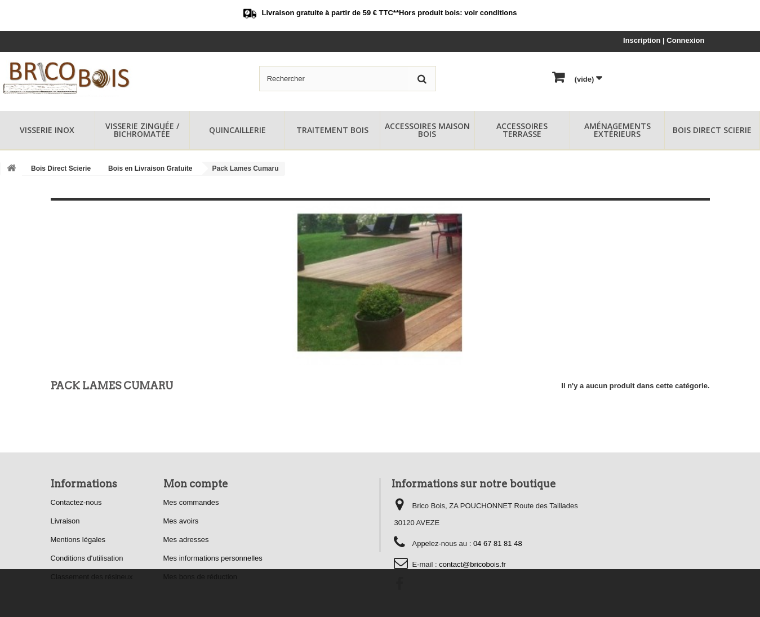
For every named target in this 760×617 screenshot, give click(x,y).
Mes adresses (186, 539)
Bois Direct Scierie (712, 130)
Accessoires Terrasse (522, 130)
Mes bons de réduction (200, 576)
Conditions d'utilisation (87, 558)
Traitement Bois (332, 130)
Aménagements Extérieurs (617, 130)
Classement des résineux (92, 576)
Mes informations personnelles (213, 558)
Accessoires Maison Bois (427, 130)
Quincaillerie (237, 130)
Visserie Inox (47, 130)
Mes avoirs (181, 521)
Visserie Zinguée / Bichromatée (142, 130)
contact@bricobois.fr (472, 564)
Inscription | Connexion (663, 40)
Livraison (65, 521)
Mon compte (195, 484)
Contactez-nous (76, 502)
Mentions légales (78, 539)
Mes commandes (191, 502)
